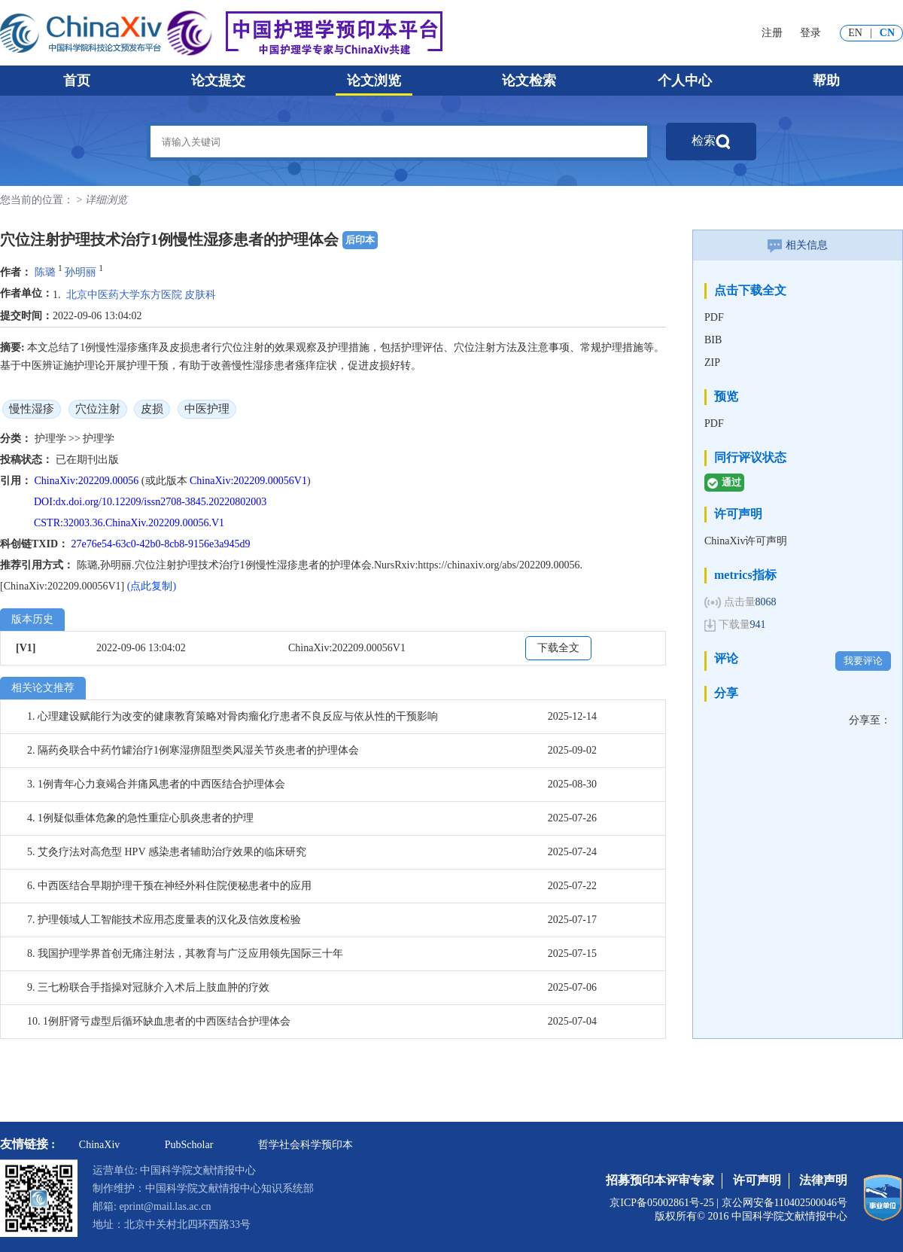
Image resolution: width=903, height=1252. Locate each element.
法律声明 (823, 1180)
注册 (772, 32)
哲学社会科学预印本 (305, 1144)
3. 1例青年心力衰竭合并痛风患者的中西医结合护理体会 (156, 784)
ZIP (712, 362)
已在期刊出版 (87, 459)
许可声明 (757, 1180)
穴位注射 (97, 409)
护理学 (52, 438)
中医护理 (207, 409)
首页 (76, 80)
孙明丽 (80, 272)
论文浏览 (374, 80)
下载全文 (558, 647)
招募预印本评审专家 (660, 1180)
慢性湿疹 (31, 409)
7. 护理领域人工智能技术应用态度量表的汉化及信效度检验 (164, 919)
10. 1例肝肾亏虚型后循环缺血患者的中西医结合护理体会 (158, 1021)
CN (887, 32)
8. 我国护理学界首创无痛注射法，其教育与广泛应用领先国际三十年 (185, 953)
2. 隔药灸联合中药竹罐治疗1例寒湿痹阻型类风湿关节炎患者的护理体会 (193, 750)
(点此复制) (151, 586)
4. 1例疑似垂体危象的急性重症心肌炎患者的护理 (140, 818)
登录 (810, 32)
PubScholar (189, 1144)
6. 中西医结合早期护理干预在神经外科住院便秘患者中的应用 (169, 885)
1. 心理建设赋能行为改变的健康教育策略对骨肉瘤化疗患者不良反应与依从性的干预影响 (232, 716)
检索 (711, 141)
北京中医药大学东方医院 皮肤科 (141, 294)
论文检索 (529, 80)
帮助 (826, 80)
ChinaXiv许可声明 (745, 541)
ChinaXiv (99, 1144)
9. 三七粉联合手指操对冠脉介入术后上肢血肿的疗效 (148, 987)
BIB (713, 340)
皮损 (152, 409)
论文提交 (218, 80)
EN (855, 32)
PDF (714, 317)
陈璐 (45, 272)
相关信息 (798, 245)
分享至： (870, 720)
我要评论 (863, 660)
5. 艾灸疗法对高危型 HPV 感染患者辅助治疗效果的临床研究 (166, 852)
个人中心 (685, 80)
